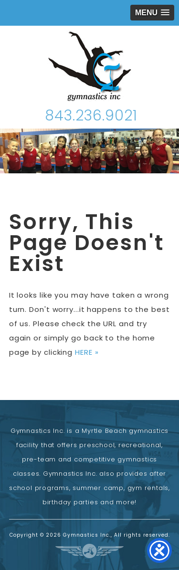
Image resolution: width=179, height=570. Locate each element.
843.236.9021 (91, 116)
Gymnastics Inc (89, 65)
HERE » (86, 352)
